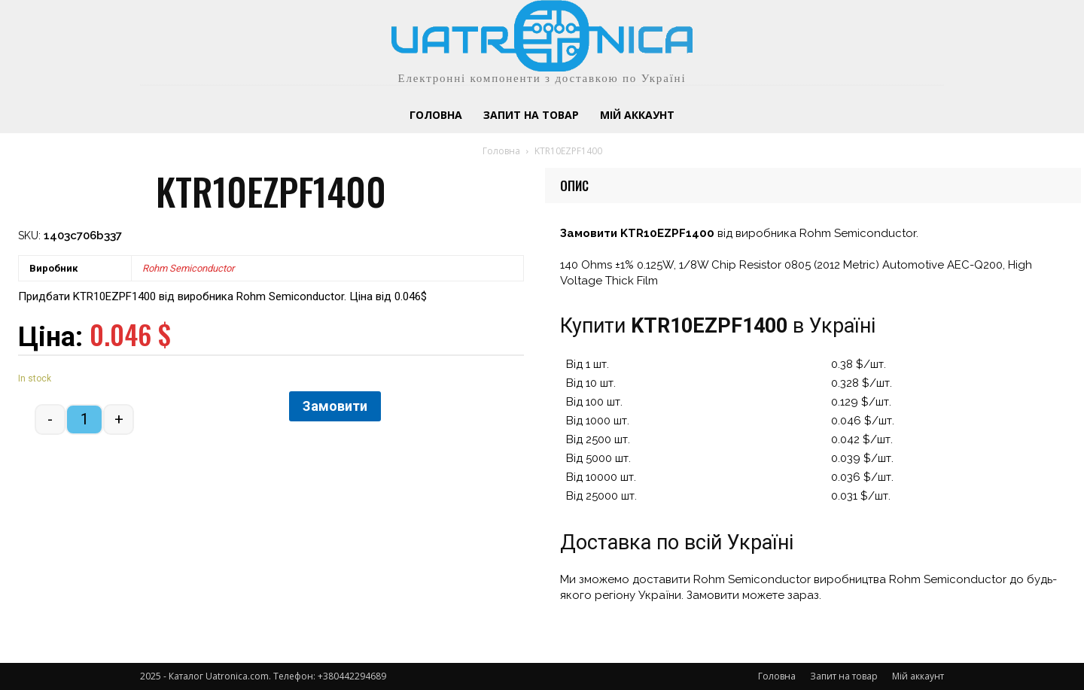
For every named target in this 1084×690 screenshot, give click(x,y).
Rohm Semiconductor (188, 268)
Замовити (335, 406)
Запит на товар (844, 676)
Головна (501, 150)
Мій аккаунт (918, 676)
